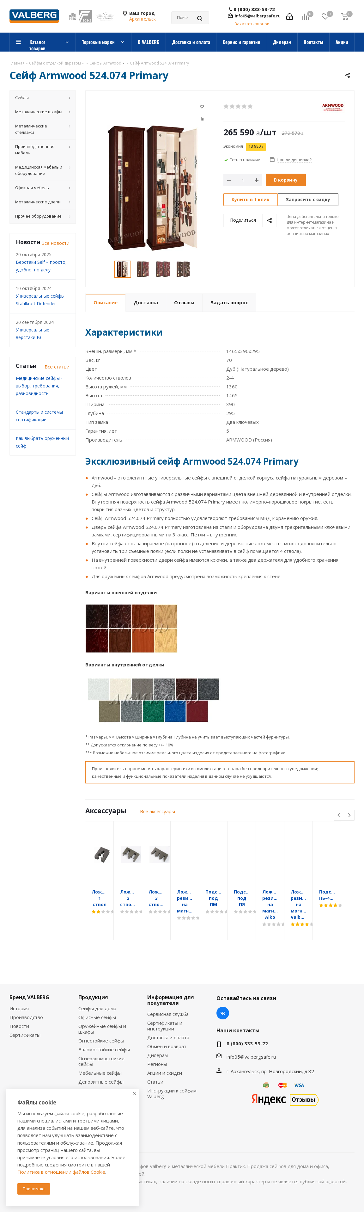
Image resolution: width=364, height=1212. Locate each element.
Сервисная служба (168, 995)
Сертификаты (24, 1016)
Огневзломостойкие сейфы (101, 1042)
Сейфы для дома (97, 989)
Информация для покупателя (170, 981)
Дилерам (157, 1036)
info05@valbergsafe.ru (258, 16)
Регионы (157, 1045)
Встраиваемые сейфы (103, 1071)
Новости (19, 1007)
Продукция (93, 978)
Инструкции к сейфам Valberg (172, 1074)
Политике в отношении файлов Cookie (61, 1172)
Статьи (155, 1063)
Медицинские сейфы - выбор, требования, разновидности (39, 385)
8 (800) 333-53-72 (254, 9)
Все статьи (57, 366)
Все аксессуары (157, 811)
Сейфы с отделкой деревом (99, 1083)
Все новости (55, 243)
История (19, 989)
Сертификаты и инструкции (164, 1007)
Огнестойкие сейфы (101, 1021)
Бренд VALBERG (29, 978)
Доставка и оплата (168, 1018)
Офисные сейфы (97, 998)
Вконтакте (222, 994)
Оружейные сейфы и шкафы (102, 1010)
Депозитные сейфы (101, 1063)
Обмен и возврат (166, 1027)
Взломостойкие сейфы (104, 1030)
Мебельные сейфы (100, 1054)
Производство (26, 998)
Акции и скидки (164, 1054)
